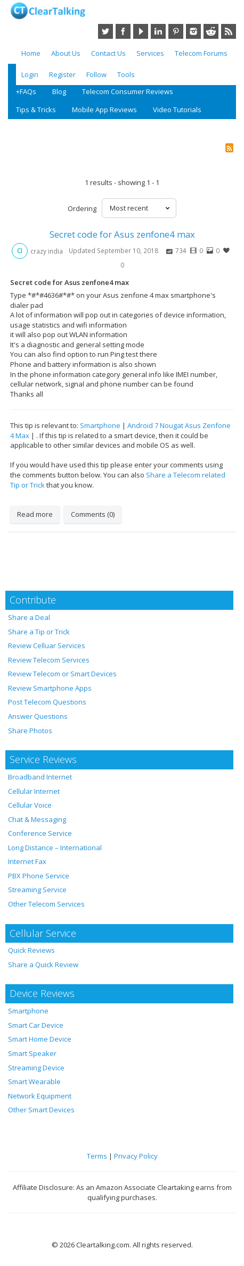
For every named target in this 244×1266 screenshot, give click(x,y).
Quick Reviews (31, 950)
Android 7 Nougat (155, 425)
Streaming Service (37, 889)
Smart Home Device (39, 1039)
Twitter (105, 31)
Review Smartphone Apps (50, 688)
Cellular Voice (30, 805)
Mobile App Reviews (104, 109)
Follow (96, 74)
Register (62, 74)
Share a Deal (29, 617)
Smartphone (100, 425)
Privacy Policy (136, 1156)
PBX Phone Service (38, 876)
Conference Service (40, 833)
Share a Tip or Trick (39, 631)
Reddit (211, 31)
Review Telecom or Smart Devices (62, 673)
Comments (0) (93, 514)
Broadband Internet (40, 777)
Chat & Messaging (37, 819)
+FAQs (26, 91)
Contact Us (108, 53)
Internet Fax (27, 861)
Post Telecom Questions (47, 702)
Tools (126, 74)
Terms (97, 1156)
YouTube (140, 31)
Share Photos (30, 730)
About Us (65, 53)
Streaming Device (36, 1067)
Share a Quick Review (43, 964)
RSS (228, 31)
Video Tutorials (177, 109)
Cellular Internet (34, 791)
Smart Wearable (34, 1081)
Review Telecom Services (49, 660)
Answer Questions (38, 716)
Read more (35, 514)
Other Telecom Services (46, 904)
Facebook (123, 31)
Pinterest (175, 31)
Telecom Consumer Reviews (127, 91)
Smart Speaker (32, 1053)
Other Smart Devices (41, 1109)
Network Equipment (39, 1096)
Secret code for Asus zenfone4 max (122, 234)
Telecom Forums (201, 53)
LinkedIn (158, 31)
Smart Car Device (35, 1025)
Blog (59, 91)
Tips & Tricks (36, 109)
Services (150, 53)
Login (29, 74)
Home (30, 53)
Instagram (193, 31)
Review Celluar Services (46, 645)
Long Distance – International (55, 847)
